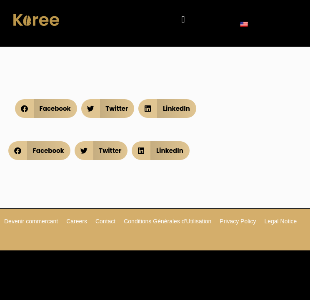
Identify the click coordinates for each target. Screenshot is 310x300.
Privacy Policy (238, 221)
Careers (76, 221)
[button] (183, 20)
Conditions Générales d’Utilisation (167, 221)
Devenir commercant (31, 221)
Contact (105, 221)
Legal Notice (280, 221)
